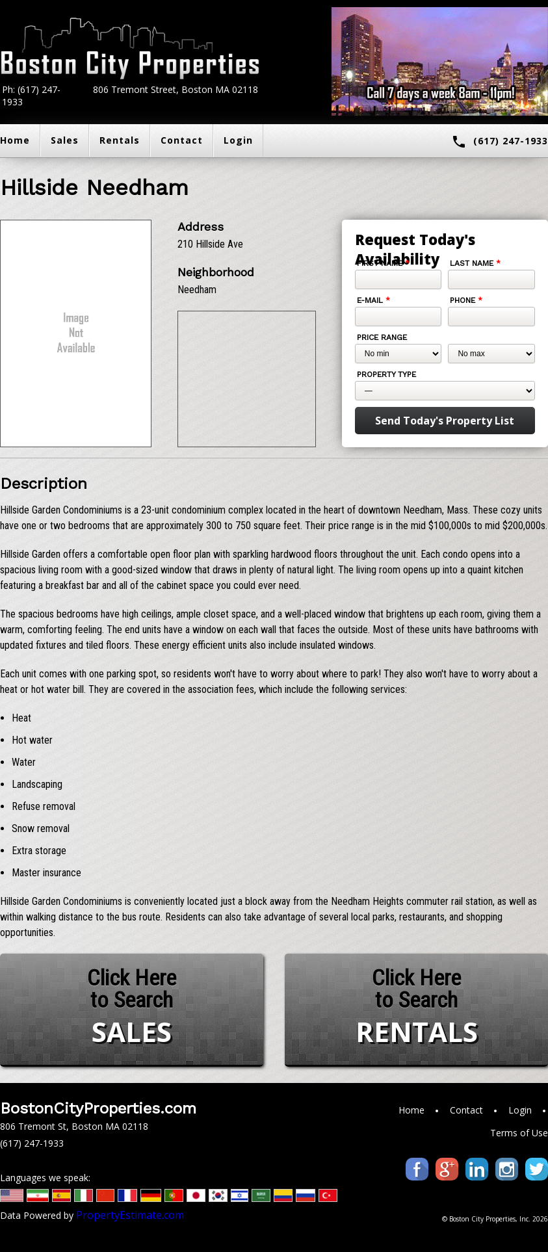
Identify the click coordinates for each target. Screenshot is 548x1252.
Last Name (475, 263)
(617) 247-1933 (499, 142)
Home (411, 1110)
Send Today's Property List (444, 420)
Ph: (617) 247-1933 (31, 95)
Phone (466, 300)
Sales (65, 140)
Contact (182, 140)
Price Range (382, 337)
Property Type (386, 374)
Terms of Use (519, 1133)
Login (238, 140)
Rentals (119, 140)
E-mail (373, 300)
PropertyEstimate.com (130, 1215)
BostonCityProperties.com (98, 1108)
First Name (383, 263)
